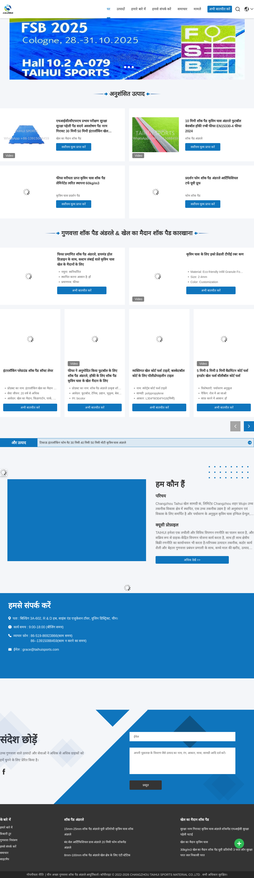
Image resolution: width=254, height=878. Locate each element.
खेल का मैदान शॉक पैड (68, 138)
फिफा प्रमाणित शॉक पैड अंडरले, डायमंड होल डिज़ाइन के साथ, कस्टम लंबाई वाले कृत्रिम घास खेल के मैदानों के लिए (85, 259)
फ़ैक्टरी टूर (5, 833)
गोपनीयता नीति (35, 874)
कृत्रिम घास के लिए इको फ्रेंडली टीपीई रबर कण (215, 254)
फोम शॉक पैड (192, 195)
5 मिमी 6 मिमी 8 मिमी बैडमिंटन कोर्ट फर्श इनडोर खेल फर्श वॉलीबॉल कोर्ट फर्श (222, 373)
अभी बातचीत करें (219, 9)
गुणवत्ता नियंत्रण (8, 840)
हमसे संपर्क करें (161, 9)
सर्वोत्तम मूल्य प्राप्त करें (74, 147)
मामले (197, 9)
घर (108, 9)
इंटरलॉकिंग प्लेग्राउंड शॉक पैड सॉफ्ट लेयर (28, 371)
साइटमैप (4, 859)
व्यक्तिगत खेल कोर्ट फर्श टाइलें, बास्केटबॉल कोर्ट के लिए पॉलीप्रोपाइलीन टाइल (158, 373)
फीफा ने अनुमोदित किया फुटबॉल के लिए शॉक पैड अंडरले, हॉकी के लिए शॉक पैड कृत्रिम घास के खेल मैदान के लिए (92, 376)
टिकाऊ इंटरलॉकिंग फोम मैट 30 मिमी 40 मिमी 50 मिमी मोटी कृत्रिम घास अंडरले (83, 442)
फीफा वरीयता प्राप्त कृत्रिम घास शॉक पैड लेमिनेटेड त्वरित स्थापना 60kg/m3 (80, 180)
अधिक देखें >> (192, 560)
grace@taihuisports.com (40, 649)
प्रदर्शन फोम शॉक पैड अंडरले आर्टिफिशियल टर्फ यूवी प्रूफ (211, 180)
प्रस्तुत (146, 785)
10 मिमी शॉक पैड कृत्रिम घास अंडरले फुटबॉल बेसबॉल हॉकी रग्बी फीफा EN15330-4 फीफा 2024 (213, 126)
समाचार (182, 9)
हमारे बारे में (138, 9)
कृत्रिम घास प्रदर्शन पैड (68, 195)
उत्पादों (121, 9)
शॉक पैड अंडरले (193, 138)
